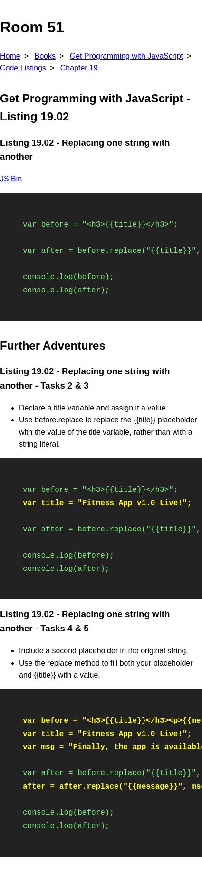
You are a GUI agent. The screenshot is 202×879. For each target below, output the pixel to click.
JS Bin (11, 179)
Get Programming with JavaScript (126, 56)
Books (44, 56)
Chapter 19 (79, 68)
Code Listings (23, 68)
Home (10, 56)
